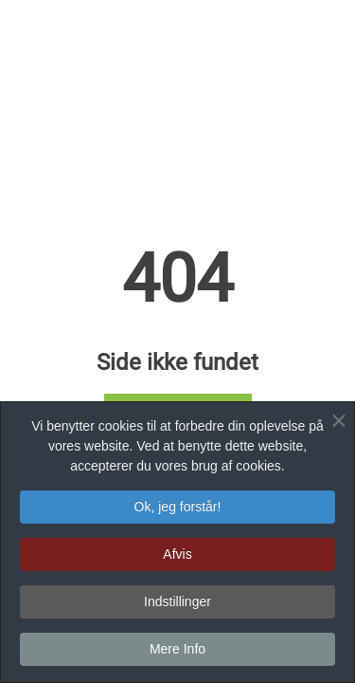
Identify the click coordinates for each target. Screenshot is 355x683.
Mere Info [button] (177, 651)
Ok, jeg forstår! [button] (178, 509)
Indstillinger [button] (177, 604)
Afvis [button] (177, 556)
